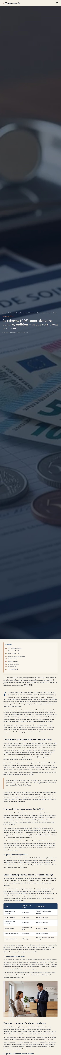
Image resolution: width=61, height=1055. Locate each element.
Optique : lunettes (13, 658)
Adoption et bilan (12, 666)
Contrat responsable (13, 664)
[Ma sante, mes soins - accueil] (11, 3)
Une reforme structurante (15, 648)
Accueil (4, 313)
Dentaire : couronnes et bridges (16, 656)
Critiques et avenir (13, 669)
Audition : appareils (13, 661)
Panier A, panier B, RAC (14, 653)
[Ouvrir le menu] (57, 3)
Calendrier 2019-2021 (13, 651)
